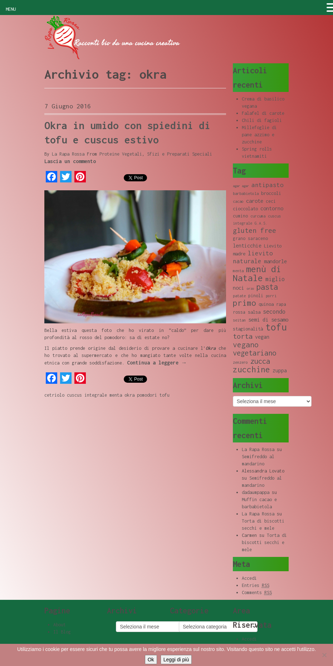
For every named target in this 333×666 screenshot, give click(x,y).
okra (129, 395)
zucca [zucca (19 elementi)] (260, 361)
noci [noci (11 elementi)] (238, 288)
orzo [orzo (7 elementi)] (250, 288)
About (59, 624)
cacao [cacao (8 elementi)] (238, 201)
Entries (255, 585)
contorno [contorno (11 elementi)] (271, 208)
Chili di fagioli (262, 120)
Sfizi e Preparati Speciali (179, 154)
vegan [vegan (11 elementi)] (262, 337)
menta (115, 395)
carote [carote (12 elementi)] (254, 200)
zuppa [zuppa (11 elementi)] (280, 370)
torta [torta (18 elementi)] (243, 336)
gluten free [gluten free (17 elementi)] (254, 230)
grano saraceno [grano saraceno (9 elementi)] (250, 238)
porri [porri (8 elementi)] (271, 296)
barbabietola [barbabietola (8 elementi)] (246, 193)
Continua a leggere (157, 362)
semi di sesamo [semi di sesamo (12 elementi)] (268, 319)
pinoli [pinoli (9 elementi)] (255, 295)
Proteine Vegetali (120, 154)
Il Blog (62, 632)
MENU (11, 9)
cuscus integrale (87, 395)
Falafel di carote (263, 113)
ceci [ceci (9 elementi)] (271, 201)
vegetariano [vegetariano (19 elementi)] (254, 353)
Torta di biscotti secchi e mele (264, 542)
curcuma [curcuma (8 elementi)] (257, 216)
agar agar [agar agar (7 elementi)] (241, 186)
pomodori (147, 395)
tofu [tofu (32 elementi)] (276, 327)
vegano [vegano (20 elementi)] (246, 344)
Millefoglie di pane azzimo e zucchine (259, 135)
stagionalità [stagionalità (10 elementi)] (248, 329)
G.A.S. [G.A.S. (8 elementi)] (261, 223)
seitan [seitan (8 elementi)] (239, 320)
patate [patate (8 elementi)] (239, 296)
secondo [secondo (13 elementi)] (274, 311)
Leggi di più (176, 659)
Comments (257, 593)
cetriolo (54, 395)
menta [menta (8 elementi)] (238, 271)
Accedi (249, 578)
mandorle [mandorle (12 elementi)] (275, 261)
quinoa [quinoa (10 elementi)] (266, 304)
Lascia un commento (70, 161)
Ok (151, 659)
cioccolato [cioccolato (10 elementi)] (245, 208)
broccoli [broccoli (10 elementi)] (271, 193)
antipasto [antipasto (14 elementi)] (267, 184)
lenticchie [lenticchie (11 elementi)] (247, 246)
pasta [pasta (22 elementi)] (267, 287)
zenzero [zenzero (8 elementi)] (240, 362)
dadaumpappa (255, 492)
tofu (165, 395)
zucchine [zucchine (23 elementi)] (251, 369)
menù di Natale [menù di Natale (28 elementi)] (257, 273)
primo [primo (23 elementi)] (244, 303)
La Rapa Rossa (68, 154)
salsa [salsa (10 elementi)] (254, 312)
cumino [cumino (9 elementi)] (240, 216)
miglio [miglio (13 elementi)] (275, 278)
